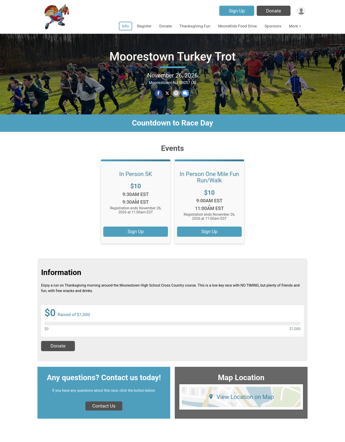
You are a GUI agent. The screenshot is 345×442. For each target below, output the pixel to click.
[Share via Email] (176, 96)
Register (144, 26)
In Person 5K (135, 179)
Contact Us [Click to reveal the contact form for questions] (103, 411)
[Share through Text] (185, 96)
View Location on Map (241, 402)
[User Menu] (301, 11)
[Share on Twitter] (167, 96)
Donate (273, 11)
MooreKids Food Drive (237, 26)
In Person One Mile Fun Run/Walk (209, 182)
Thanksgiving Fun (195, 26)
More (293, 26)
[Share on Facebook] (158, 96)
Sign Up (236, 11)
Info (125, 26)
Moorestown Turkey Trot (172, 59)
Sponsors (273, 26)
